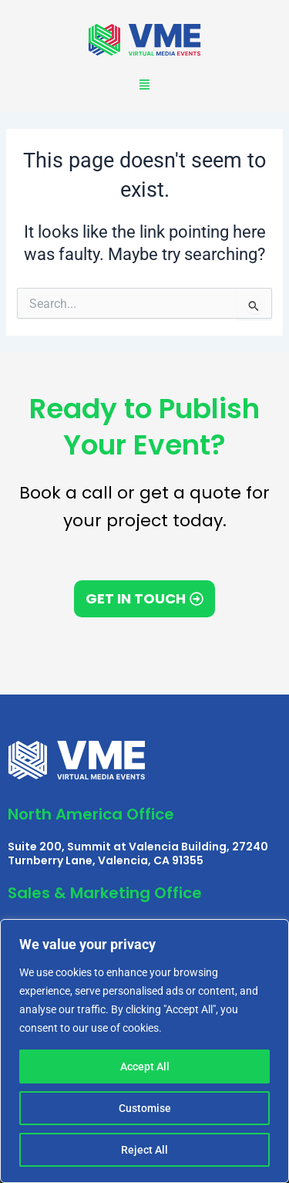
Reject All (144, 1150)
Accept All (145, 1066)
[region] (144, 1051)
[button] (145, 85)
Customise (145, 1108)
